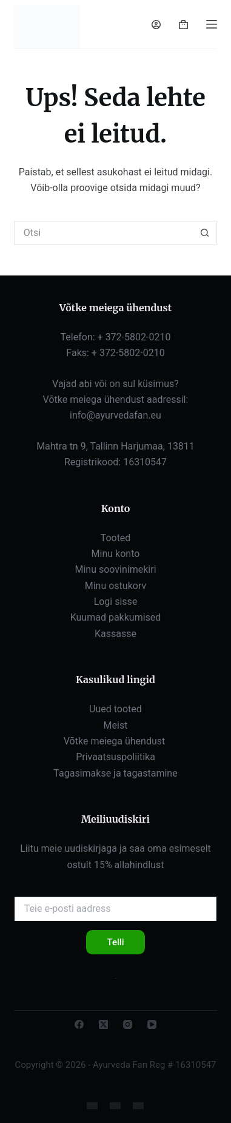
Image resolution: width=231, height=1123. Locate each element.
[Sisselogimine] (156, 24)
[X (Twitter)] (103, 1024)
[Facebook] (79, 1024)
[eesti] (138, 1106)
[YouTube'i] (151, 1024)
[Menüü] (211, 24)
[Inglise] (92, 1106)
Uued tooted (115, 709)
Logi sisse (116, 601)
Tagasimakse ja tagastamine (115, 773)
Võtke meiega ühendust (115, 741)
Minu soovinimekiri (115, 569)
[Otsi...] (103, 233)
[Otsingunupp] (205, 233)
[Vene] (115, 1106)
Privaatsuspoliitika (115, 757)
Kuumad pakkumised (115, 617)
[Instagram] (127, 1024)
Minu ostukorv (115, 586)
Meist (116, 725)
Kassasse (115, 633)
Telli (115, 942)
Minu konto (116, 553)
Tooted (116, 538)
